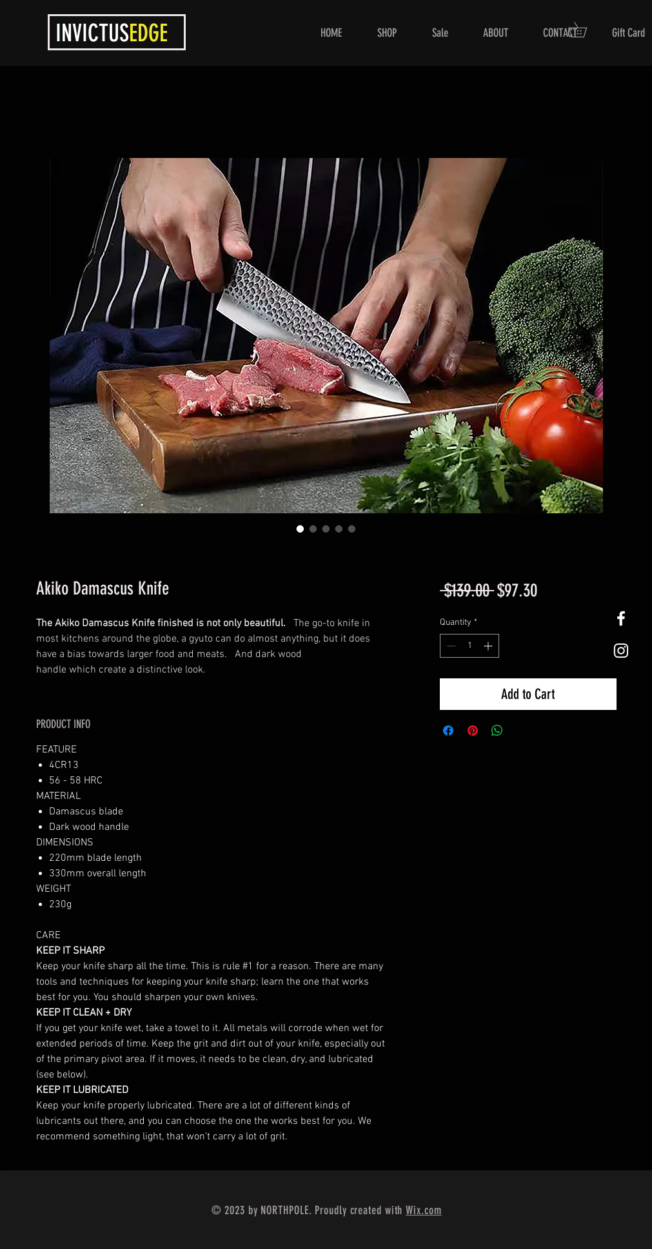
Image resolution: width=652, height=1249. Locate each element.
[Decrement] (450, 645)
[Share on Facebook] (448, 730)
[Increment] (489, 645)
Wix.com (423, 1210)
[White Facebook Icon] (621, 618)
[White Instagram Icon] (621, 650)
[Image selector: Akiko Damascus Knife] (300, 528)
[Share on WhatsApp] (497, 730)
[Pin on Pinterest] (472, 730)
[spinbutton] (469, 645)
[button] (585, 29)
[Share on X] (521, 730)
